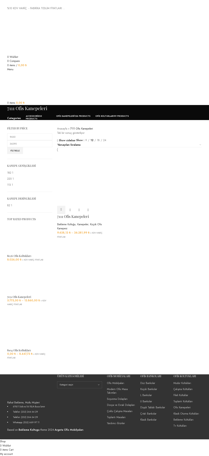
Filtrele (15, 150)
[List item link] (29, 414)
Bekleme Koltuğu (66, 224)
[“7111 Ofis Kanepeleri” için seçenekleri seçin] (61, 209)
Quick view (70, 209)
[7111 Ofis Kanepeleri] (80, 165)
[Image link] (20, 387)
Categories (14, 118)
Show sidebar (67, 140)
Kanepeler (82, 224)
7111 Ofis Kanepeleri (73, 215)
